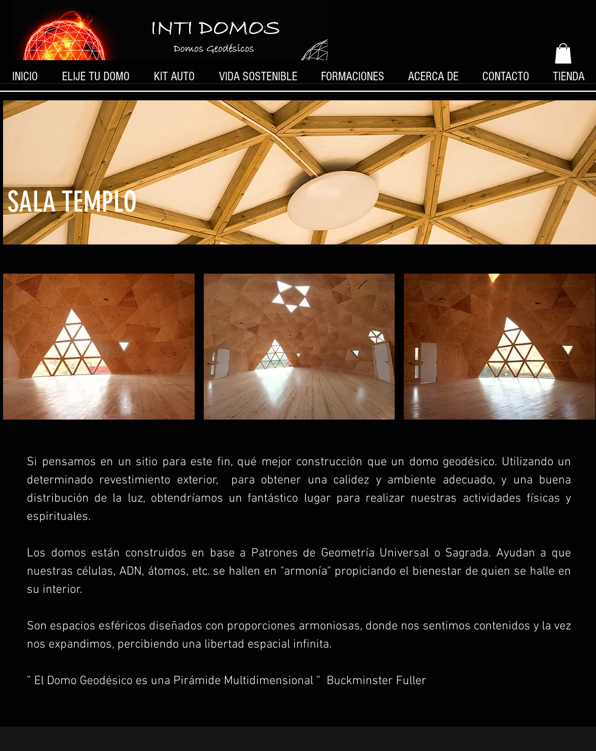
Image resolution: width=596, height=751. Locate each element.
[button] (563, 53)
